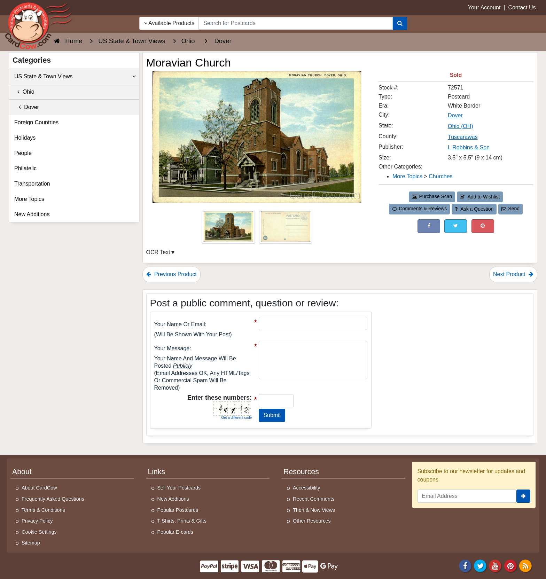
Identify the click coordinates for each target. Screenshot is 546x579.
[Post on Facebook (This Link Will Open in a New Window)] (429, 226)
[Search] (400, 23)
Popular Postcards (177, 510)
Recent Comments (313, 499)
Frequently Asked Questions (53, 499)
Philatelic (25, 168)
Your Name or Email (179, 324)
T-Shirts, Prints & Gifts (182, 521)
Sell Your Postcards (179, 488)
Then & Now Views (314, 510)
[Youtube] (495, 565)
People (23, 153)
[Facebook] (465, 565)
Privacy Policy (37, 521)
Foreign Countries (36, 122)
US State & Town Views (75, 76)
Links (156, 472)
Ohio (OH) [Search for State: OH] (460, 126)
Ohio (24, 92)
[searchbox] (295, 23)
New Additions (31, 214)
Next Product (513, 274)
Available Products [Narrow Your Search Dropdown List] (169, 23)
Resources (301, 472)
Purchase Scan (432, 196)
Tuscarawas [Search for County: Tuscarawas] (463, 137)
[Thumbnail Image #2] (285, 229)
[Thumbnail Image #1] (229, 229)
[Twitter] (480, 565)
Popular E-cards (175, 532)
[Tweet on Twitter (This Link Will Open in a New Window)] (455, 226)
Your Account (484, 7)
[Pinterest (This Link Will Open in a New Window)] (482, 226)
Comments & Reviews (419, 208)
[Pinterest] (510, 565)
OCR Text (158, 252)
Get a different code (236, 418)
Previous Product (171, 274)
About (22, 472)
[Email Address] (467, 496)
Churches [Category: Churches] (440, 176)
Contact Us (522, 7)
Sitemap (31, 543)
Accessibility (306, 488)
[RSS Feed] (525, 565)
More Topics (29, 199)
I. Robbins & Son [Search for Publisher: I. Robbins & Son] (469, 147)
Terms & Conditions (43, 510)
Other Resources (312, 521)
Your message (172, 348)
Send (510, 208)
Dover (26, 107)
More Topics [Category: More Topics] (407, 176)
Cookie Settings (39, 532)
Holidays (25, 138)
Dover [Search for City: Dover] (455, 115)
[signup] (523, 496)
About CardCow (39, 488)
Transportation (32, 184)
